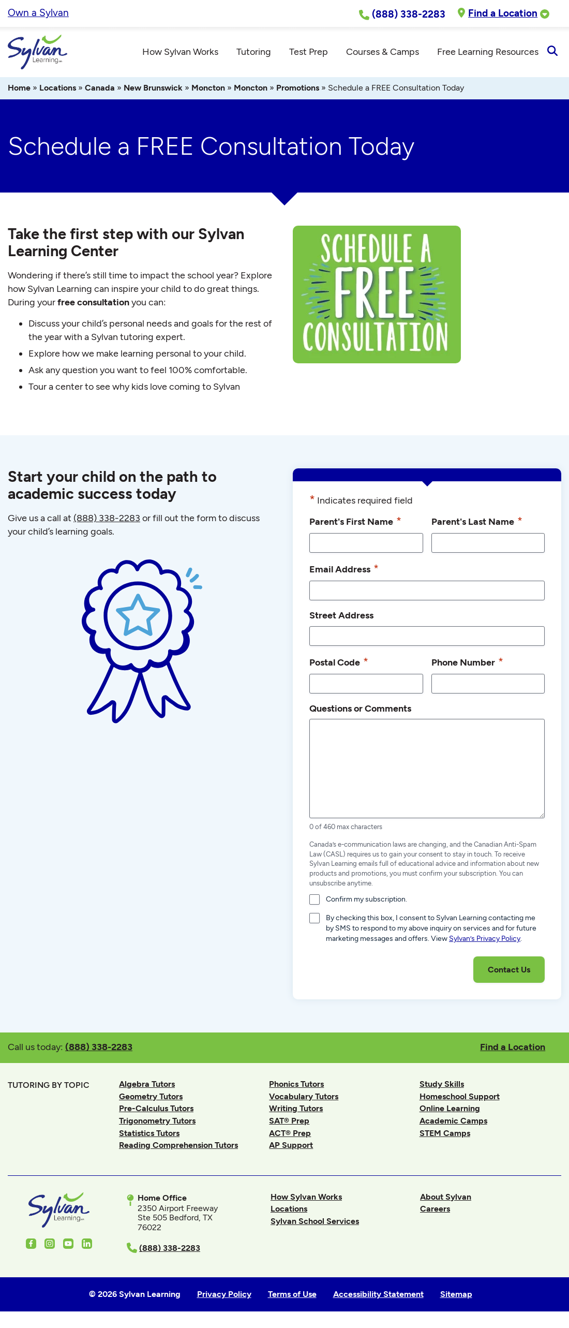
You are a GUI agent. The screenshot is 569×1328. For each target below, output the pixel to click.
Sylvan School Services (315, 1223)
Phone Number (467, 663)
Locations (57, 89)
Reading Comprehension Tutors (178, 1147)
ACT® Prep (290, 1134)
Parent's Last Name (476, 522)
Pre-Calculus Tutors (156, 1110)
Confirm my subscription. (366, 900)
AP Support (291, 1147)
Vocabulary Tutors (303, 1098)
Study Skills (442, 1085)
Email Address (344, 570)
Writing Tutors (296, 1110)
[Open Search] (552, 52)
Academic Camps (453, 1122)
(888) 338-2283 (98, 1048)
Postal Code (338, 663)
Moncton (208, 89)
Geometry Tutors (151, 1098)
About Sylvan (445, 1198)
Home (19, 89)
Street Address (341, 616)
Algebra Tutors (147, 1085)
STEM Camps (445, 1134)
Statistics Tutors (149, 1134)
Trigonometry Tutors (157, 1122)
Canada (100, 89)
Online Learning (450, 1110)
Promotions (297, 89)
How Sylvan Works (306, 1198)
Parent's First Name (355, 522)
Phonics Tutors (296, 1085)
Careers (435, 1210)
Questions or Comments (360, 709)
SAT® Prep (289, 1122)
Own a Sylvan (38, 13)
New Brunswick (153, 89)
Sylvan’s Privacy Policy (484, 940)
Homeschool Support (460, 1098)
